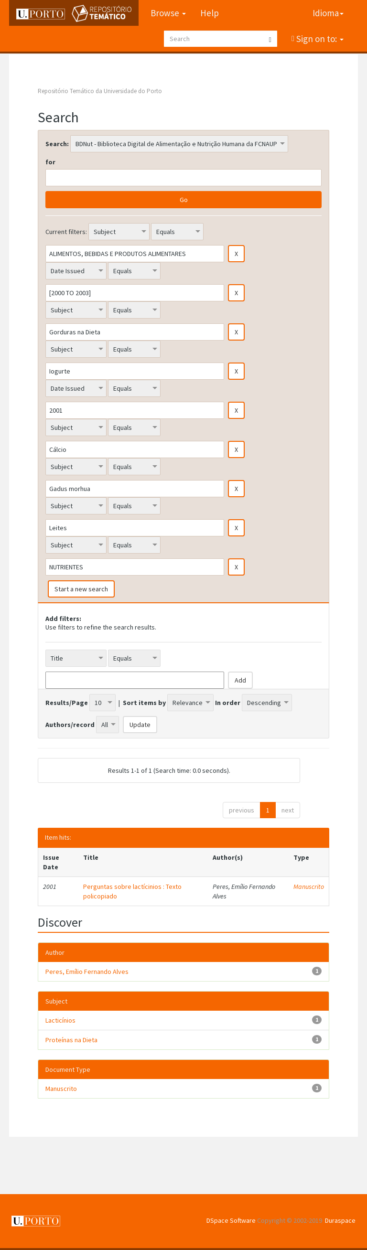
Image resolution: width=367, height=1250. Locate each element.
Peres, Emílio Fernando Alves (87, 971)
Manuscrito (308, 886)
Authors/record (70, 724)
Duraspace (340, 1220)
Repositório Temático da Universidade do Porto (100, 91)
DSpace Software (231, 1220)
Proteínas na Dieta (71, 1040)
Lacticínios (60, 1020)
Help (209, 13)
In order (227, 702)
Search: (57, 143)
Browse (168, 13)
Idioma (328, 13)
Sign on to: (319, 38)
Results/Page (66, 702)
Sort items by (144, 702)
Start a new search (81, 589)
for (50, 162)
